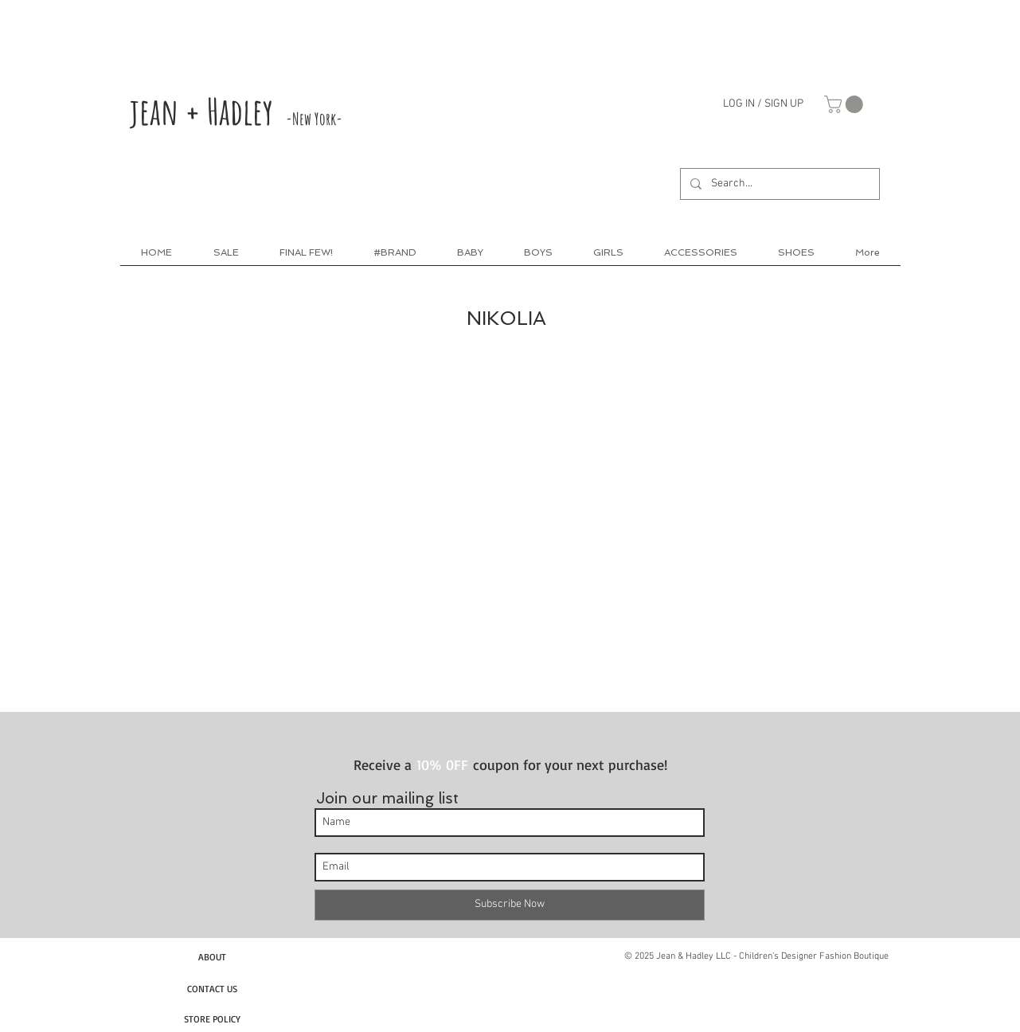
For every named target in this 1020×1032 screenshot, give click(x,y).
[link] (845, 104)
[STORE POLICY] (212, 1019)
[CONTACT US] (212, 988)
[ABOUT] (212, 957)
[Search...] (778, 184)
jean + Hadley (236, 111)
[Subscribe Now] (510, 905)
